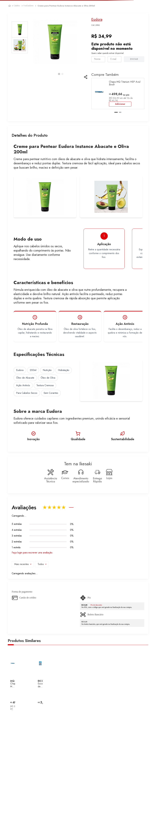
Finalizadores (28, 5)
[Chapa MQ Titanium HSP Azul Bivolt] (118, 93)
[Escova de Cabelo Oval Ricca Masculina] (40, 680)
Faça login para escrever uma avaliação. (32, 552)
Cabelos (17, 5)
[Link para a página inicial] (9, 5)
